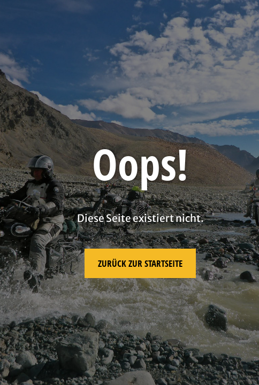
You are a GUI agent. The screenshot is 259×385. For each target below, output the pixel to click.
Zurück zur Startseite (140, 263)
